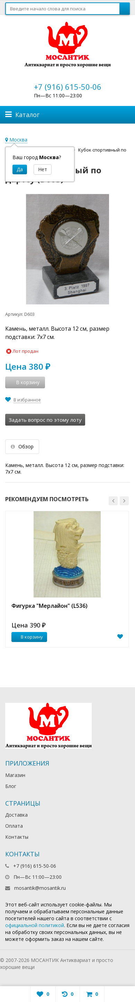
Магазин (15, 775)
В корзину (28, 637)
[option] (67, 579)
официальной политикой (34, 925)
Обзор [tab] (22, 446)
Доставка (16, 814)
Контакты (16, 837)
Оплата (14, 826)
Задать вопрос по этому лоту (45, 419)
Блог (10, 786)
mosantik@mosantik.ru (40, 888)
